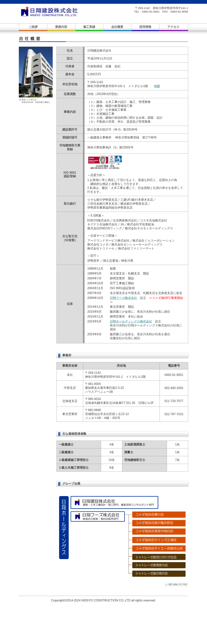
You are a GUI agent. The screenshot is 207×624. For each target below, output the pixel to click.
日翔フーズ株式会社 (123, 297)
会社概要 (117, 26)
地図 (157, 86)
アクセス (173, 26)
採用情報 (145, 26)
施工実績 (89, 26)
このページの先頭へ (176, 584)
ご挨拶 (33, 26)
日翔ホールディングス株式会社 (131, 321)
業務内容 (61, 26)
